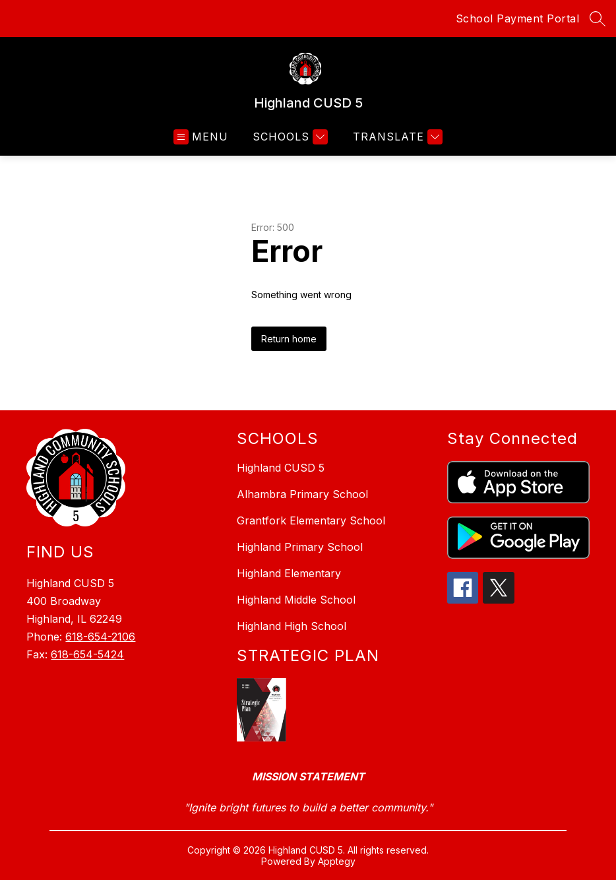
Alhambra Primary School (302, 494)
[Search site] (597, 18)
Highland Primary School (300, 546)
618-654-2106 (100, 636)
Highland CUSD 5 (280, 467)
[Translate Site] (396, 137)
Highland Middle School (296, 599)
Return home (289, 338)
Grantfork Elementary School (311, 520)
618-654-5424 (87, 654)
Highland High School (291, 626)
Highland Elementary (289, 573)
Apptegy (336, 861)
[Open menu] (200, 137)
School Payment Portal (518, 18)
